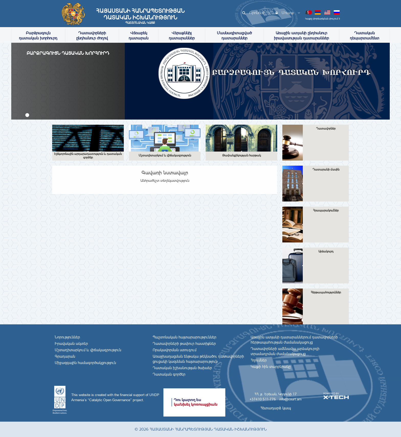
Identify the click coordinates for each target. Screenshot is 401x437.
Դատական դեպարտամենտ (364, 35)
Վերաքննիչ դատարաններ (182, 35)
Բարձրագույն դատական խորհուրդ (38, 35)
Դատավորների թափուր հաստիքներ (184, 343)
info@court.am (290, 399)
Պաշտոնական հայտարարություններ (184, 337)
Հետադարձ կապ (275, 408)
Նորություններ (67, 337)
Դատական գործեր (169, 374)
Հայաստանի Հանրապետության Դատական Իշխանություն (140, 16)
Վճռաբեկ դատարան (138, 35)
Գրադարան (65, 356)
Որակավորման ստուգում (174, 350)
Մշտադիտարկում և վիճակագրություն (88, 350)
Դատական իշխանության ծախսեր (182, 368)
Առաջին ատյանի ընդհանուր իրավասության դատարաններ (301, 35)
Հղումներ (259, 360)
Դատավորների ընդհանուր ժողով (92, 35)
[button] (27, 115)
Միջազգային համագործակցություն (85, 362)
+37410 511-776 (263, 399)
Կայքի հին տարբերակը (271, 366)
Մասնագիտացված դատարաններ (234, 35)
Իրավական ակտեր (71, 343)
